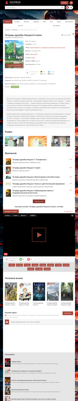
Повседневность (35, 47)
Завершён (15, 87)
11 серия (47, 269)
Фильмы (26, 22)
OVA (51, 22)
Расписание (69, 22)
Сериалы (36, 22)
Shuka (33, 57)
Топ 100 (20, 25)
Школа (63, 47)
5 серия (42, 265)
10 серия (39, 269)
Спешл (59, 22)
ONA (44, 22)
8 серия (66, 265)
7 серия (58, 265)
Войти (64, 3)
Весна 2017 (34, 54)
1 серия (11, 265)
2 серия (19, 265)
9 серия (30, 269)
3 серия (27, 265)
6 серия (50, 265)
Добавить (67, 313)
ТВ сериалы (14, 30)
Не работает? (68, 211)
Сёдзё (58, 47)
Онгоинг (17, 22)
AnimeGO (7, 30)
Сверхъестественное (49, 47)
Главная (7, 22)
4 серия (35, 265)
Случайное (56, 25)
